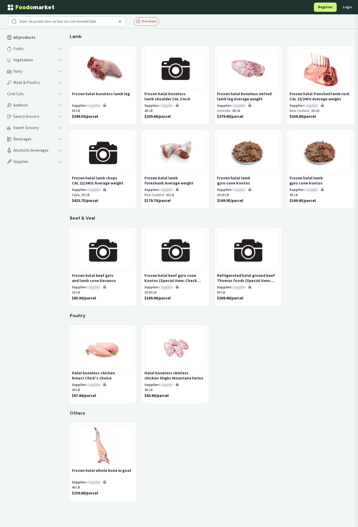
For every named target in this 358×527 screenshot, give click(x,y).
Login (347, 7)
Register (325, 7)
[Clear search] (120, 21)
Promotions (146, 21)
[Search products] (67, 21)
